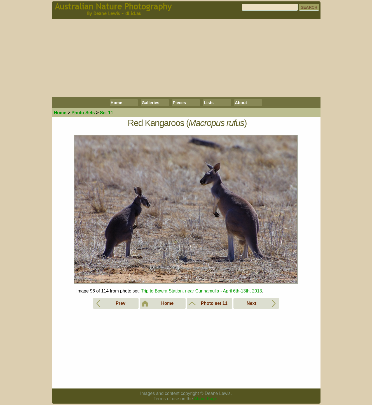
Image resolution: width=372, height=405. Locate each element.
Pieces (179, 102)
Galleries (150, 102)
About (241, 102)
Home (116, 102)
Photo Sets (83, 112)
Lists (209, 102)
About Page (205, 398)
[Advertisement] (186, 58)
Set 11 (106, 112)
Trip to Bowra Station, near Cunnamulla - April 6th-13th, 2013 (201, 291)
